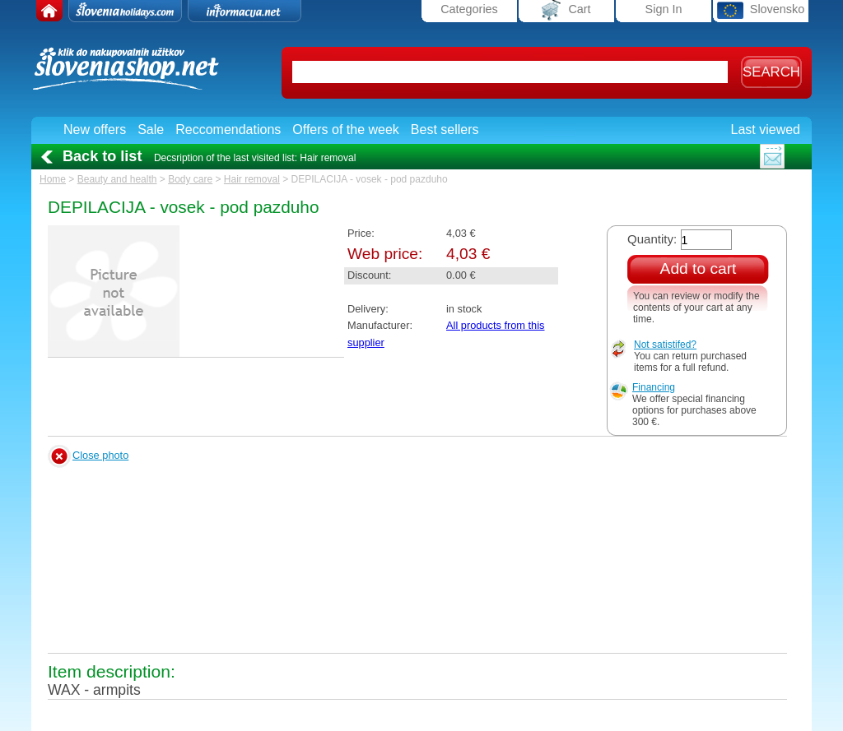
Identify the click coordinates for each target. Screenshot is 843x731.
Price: (361, 233)
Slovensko (760, 10)
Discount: (369, 275)
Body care (190, 179)
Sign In (663, 9)
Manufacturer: (379, 325)
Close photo (100, 455)
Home (53, 179)
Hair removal (252, 179)
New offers (94, 129)
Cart (566, 10)
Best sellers (445, 129)
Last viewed (766, 129)
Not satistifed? (665, 344)
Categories (469, 9)
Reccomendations (228, 129)
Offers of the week (345, 129)
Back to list (102, 156)
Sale (150, 129)
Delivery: (368, 309)
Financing (653, 387)
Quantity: (652, 239)
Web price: (384, 253)
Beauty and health (117, 179)
